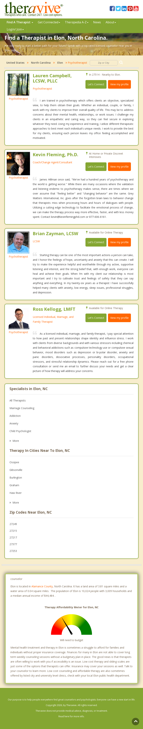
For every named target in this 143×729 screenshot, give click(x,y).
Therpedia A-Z (76, 22)
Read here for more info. (71, 716)
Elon (60, 62)
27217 (13, 537)
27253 (13, 551)
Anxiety (13, 423)
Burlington (15, 477)
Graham (14, 485)
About (111, 22)
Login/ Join (15, 29)
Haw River (15, 493)
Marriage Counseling (21, 408)
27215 (13, 530)
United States (15, 62)
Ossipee (14, 462)
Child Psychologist (20, 431)
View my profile (119, 84)
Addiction (15, 416)
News (97, 22)
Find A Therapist (20, 22)
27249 (13, 524)
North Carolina (41, 62)
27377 (13, 544)
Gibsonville (15, 470)
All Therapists (17, 400)
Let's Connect (96, 84)
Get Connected (49, 22)
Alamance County (42, 586)
